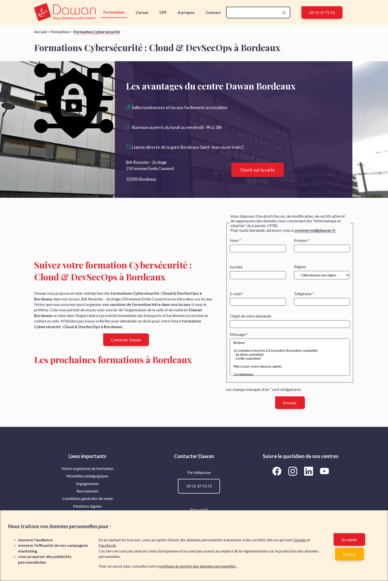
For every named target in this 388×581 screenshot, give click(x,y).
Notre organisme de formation (87, 468)
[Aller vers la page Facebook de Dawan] (278, 471)
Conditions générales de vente (87, 498)
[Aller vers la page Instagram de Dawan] (293, 471)
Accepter (349, 539)
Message (237, 334)
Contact (213, 12)
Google (299, 539)
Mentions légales (87, 506)
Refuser (349, 554)
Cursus (142, 12)
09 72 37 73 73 (322, 12)
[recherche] (254, 12)
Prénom (300, 240)
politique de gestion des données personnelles (198, 566)
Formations (114, 12)
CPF (163, 12)
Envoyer (290, 402)
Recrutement (87, 491)
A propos (186, 12)
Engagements (87, 483)
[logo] (66, 12)
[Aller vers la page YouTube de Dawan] (324, 471)
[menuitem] (87, 468)
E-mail (235, 293)
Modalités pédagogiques (87, 475)
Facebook (107, 545)
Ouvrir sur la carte (257, 170)
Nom (234, 240)
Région (300, 266)
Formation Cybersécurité (96, 31)
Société (236, 266)
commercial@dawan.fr (315, 230)
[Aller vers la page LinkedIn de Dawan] (309, 471)
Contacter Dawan (126, 339)
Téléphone (303, 293)
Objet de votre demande (250, 316)
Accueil (40, 31)
